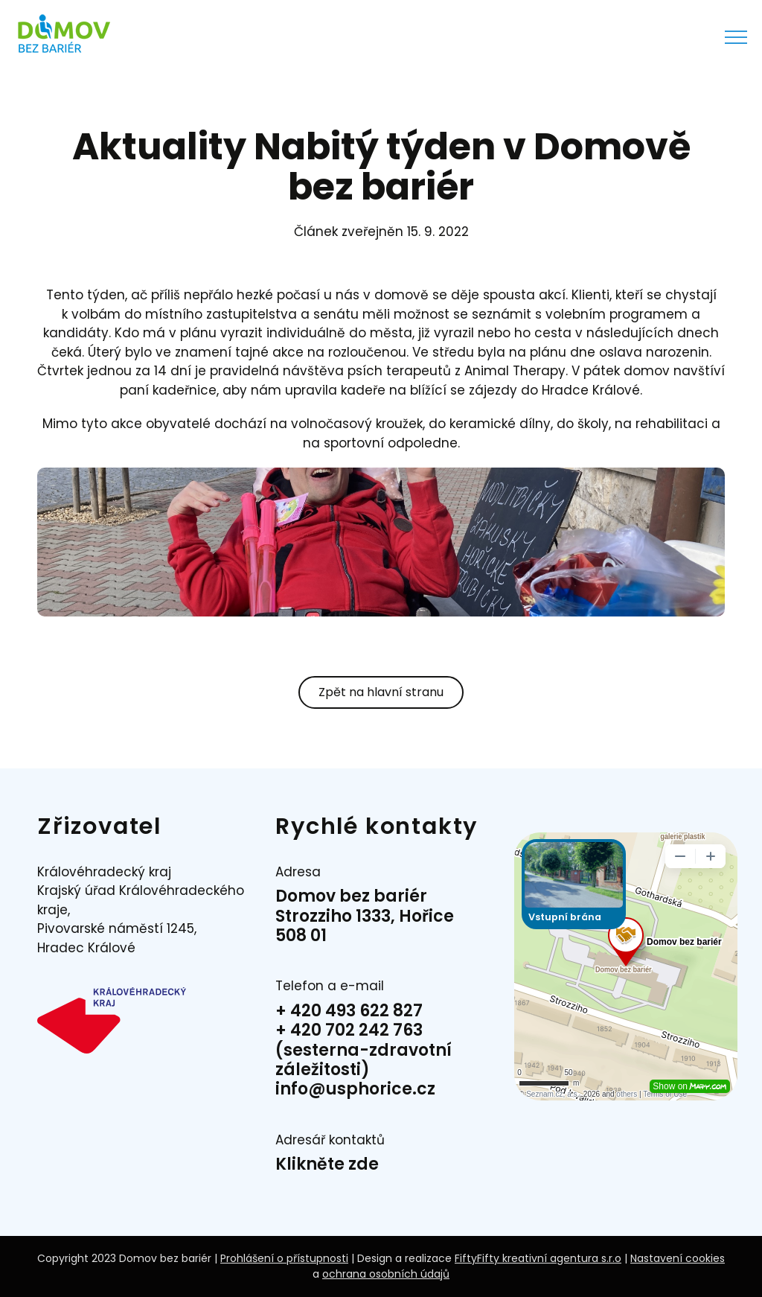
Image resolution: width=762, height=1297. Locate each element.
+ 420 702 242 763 (349, 1030)
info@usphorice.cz (355, 1088)
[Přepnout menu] (736, 37)
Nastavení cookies (677, 1258)
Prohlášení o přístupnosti (284, 1258)
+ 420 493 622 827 (349, 1010)
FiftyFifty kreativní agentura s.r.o (538, 1258)
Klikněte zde (327, 1164)
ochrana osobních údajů (385, 1273)
